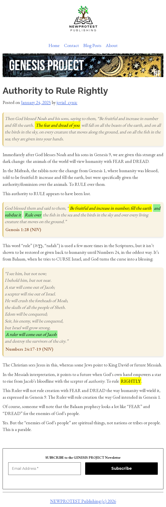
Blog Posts (92, 45)
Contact (71, 45)
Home (54, 45)
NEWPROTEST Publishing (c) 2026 (83, 501)
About (112, 45)
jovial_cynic (67, 102)
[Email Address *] (44, 468)
